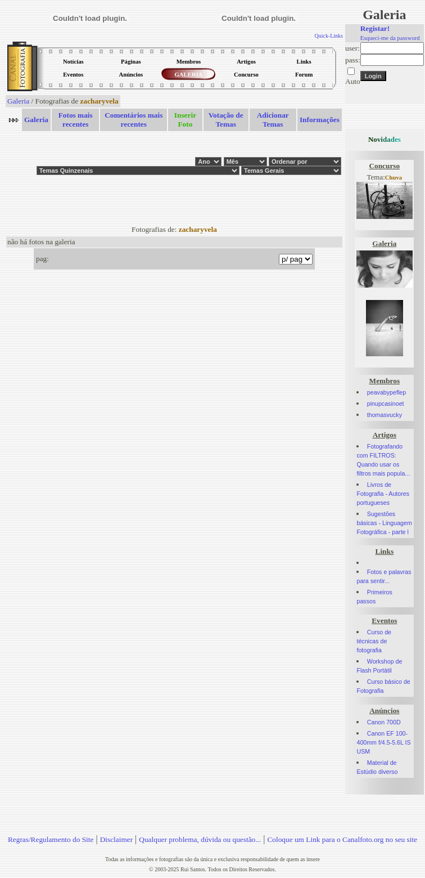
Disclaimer (116, 839)
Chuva (393, 177)
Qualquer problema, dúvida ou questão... (200, 839)
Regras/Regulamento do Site (51, 839)
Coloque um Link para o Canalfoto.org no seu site (342, 839)
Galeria (18, 101)
